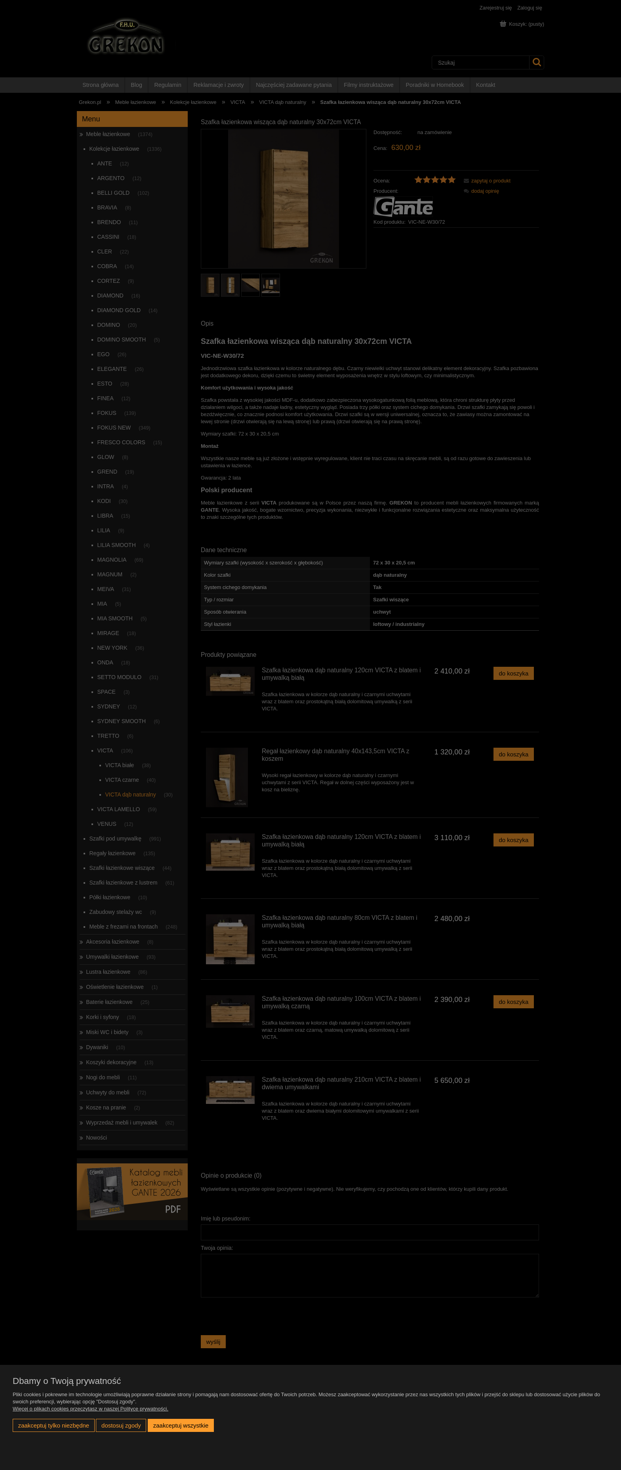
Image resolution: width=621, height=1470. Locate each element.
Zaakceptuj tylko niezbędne (53, 1425)
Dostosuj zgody (121, 1425)
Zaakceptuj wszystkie (180, 1425)
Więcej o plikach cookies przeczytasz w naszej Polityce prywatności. (90, 1409)
